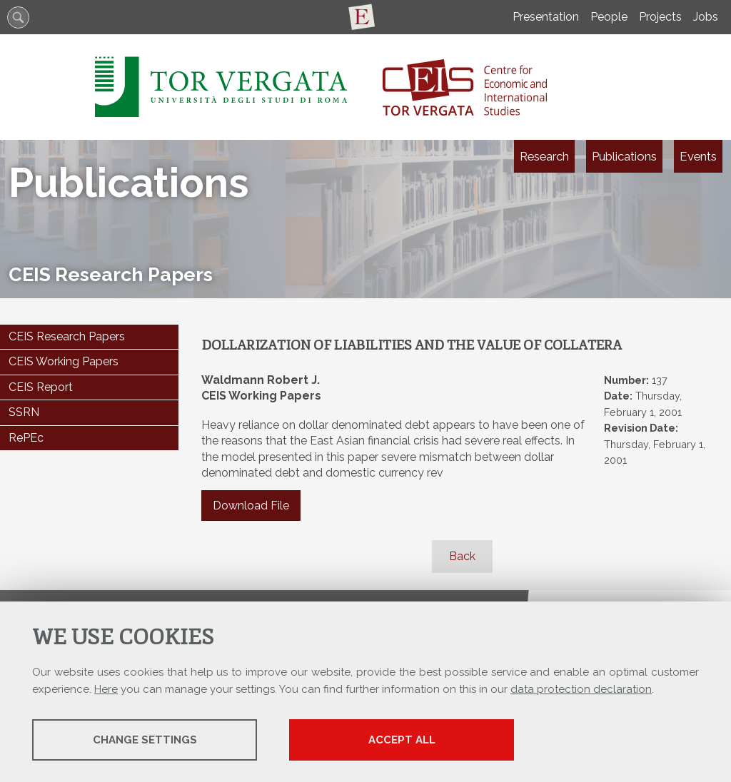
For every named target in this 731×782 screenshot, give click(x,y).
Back (462, 556)
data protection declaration (581, 689)
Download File (251, 505)
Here (106, 689)
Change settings (145, 739)
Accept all (401, 739)
